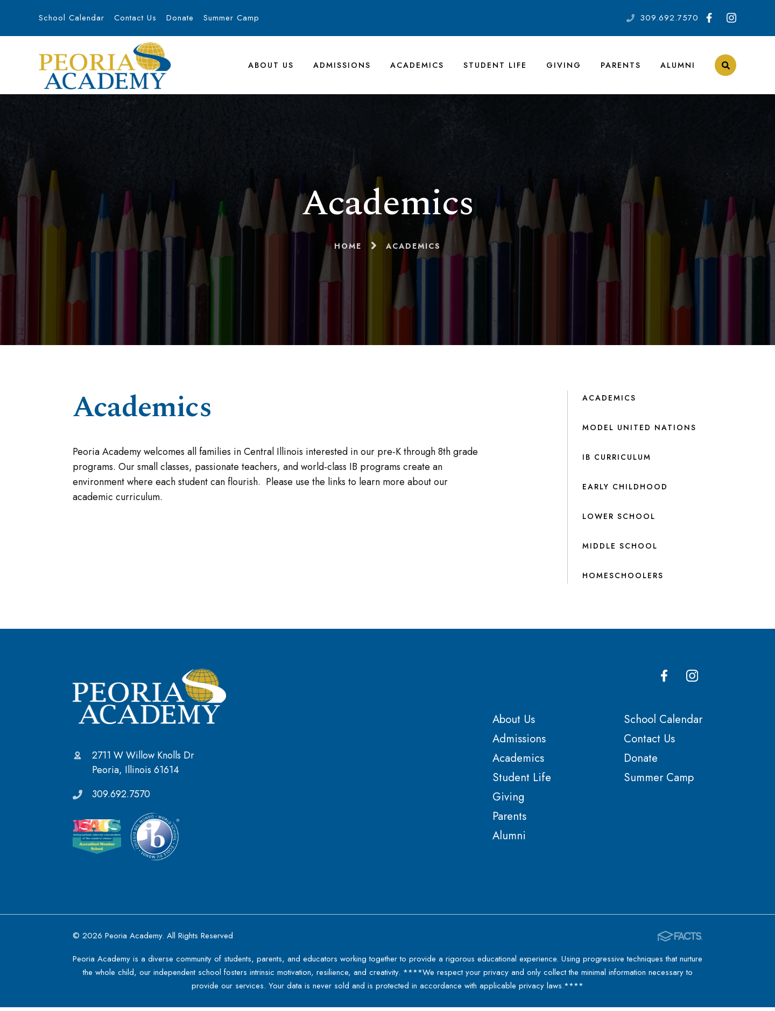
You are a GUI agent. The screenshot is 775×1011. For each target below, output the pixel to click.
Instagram (731, 18)
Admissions (342, 66)
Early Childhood (625, 491)
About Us (271, 66)
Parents (621, 66)
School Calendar (71, 18)
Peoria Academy (149, 700)
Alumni (677, 66)
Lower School (619, 520)
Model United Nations (639, 431)
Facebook (709, 18)
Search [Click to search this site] (726, 68)
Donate (180, 18)
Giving (563, 66)
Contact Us (135, 18)
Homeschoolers (623, 579)
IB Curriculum (616, 461)
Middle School (620, 549)
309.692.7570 (669, 18)
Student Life (495, 66)
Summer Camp (231, 18)
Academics (417, 66)
